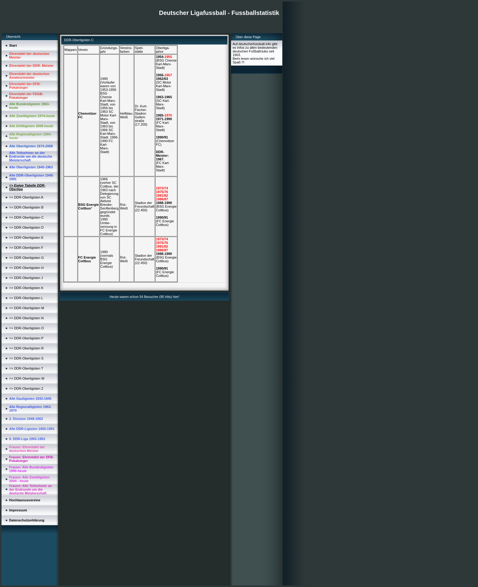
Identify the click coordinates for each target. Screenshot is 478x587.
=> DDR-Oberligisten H (26, 268)
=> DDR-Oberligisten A (26, 197)
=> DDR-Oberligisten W (27, 378)
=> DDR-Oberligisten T (26, 368)
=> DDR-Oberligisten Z (26, 388)
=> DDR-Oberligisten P (26, 338)
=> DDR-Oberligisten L (26, 298)
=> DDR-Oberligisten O (26, 328)
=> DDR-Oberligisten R (26, 348)
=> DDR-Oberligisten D (26, 227)
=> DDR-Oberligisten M (26, 308)
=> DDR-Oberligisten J (26, 278)
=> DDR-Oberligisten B (26, 207)
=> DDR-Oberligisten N (26, 318)
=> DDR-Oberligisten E (26, 237)
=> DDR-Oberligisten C (26, 217)
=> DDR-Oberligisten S (26, 358)
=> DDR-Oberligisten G (26, 257)
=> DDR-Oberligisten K (26, 288)
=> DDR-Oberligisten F (26, 247)
